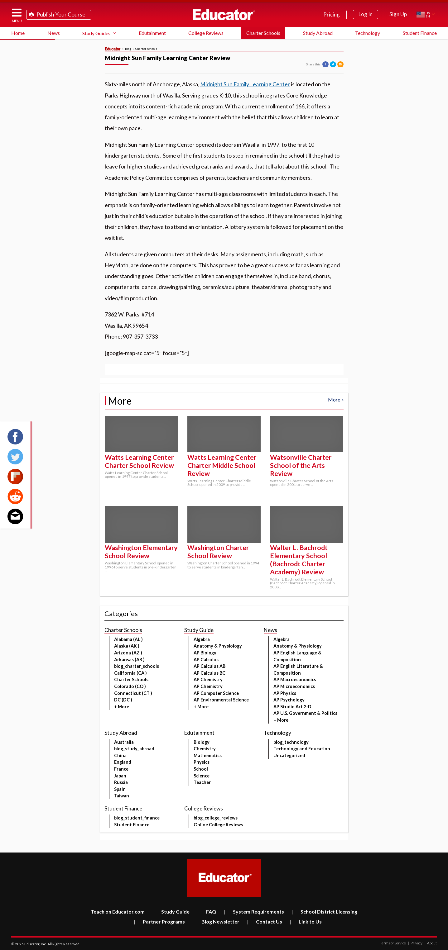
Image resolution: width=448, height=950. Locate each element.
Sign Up (398, 14)
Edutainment (152, 33)
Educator (224, 14)
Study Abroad (318, 33)
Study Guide (171, 911)
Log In (366, 14)
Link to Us (306, 921)
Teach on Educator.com (118, 911)
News (53, 33)
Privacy (415, 943)
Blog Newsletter (215, 921)
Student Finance (420, 33)
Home (18, 33)
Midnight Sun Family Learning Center (245, 84)
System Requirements (254, 911)
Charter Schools (263, 33)
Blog (128, 48)
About (431, 943)
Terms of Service (393, 943)
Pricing (331, 14)
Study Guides (96, 33)
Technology (367, 33)
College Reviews (206, 33)
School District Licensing (324, 911)
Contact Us (264, 921)
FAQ (206, 911)
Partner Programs (159, 921)
